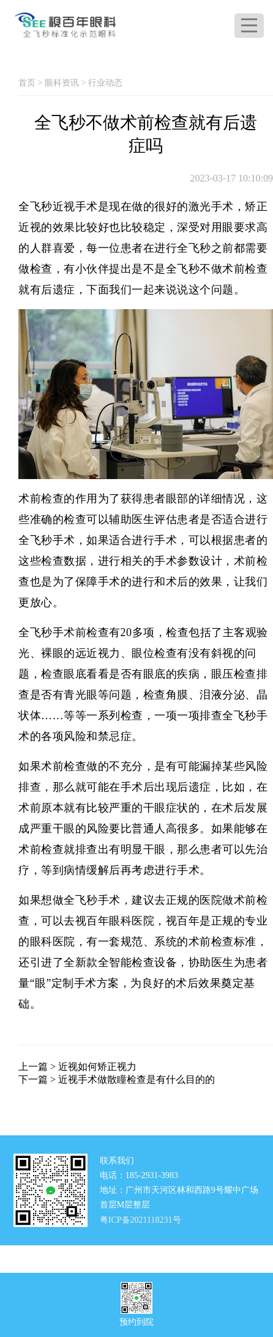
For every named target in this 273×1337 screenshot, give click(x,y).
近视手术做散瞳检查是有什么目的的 (136, 1079)
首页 (27, 82)
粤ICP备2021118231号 (140, 1219)
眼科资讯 (62, 82)
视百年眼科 (103, 921)
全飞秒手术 (92, 900)
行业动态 (105, 82)
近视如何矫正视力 (97, 1066)
